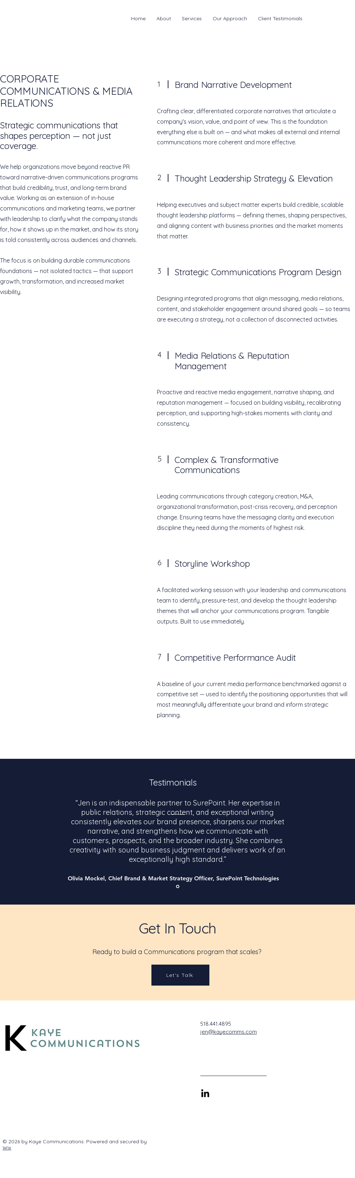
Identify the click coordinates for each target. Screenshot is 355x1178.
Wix (7, 1147)
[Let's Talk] (180, 975)
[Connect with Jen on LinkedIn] (205, 1094)
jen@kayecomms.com (228, 1031)
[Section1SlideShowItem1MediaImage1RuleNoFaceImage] (177, 886)
